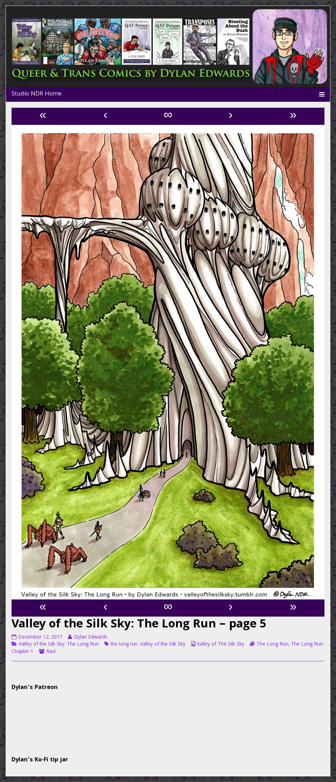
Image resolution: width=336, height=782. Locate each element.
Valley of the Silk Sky (163, 644)
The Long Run (272, 644)
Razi (51, 652)
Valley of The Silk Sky (220, 644)
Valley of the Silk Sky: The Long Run (59, 644)
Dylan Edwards (90, 637)
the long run (124, 644)
